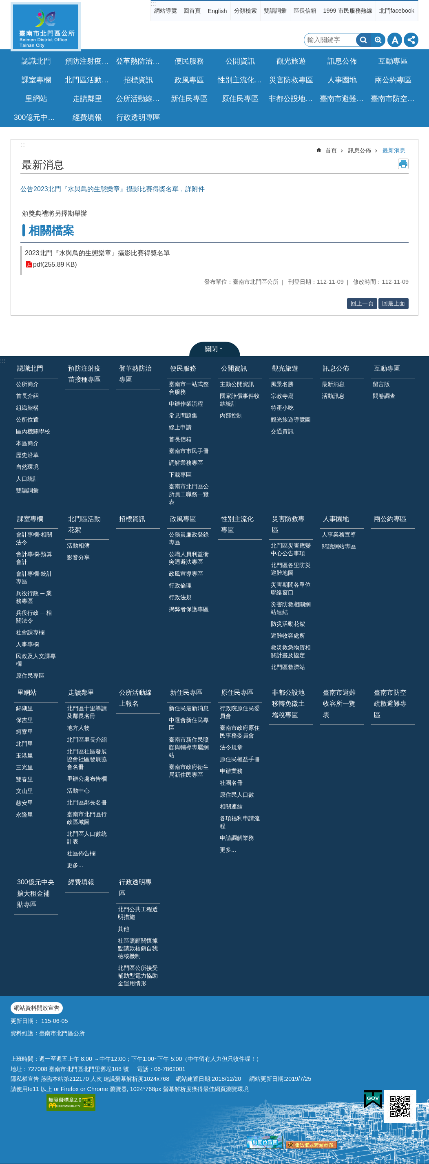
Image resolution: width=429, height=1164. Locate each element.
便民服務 (183, 368)
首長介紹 (27, 396)
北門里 (24, 743)
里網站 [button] (36, 99)
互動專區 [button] (393, 61)
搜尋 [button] (363, 40)
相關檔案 (51, 230)
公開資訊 (234, 368)
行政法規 (180, 597)
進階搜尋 (378, 40)
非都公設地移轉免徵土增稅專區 (292, 99)
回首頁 (192, 10)
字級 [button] (394, 40)
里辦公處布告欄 (87, 778)
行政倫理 (180, 585)
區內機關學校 (33, 431)
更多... (75, 865)
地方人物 (78, 727)
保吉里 (24, 720)
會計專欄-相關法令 (34, 538)
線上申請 (180, 427)
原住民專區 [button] (240, 99)
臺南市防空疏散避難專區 (394, 99)
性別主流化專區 (241, 80)
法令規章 (231, 747)
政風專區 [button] (189, 80)
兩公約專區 (393, 80)
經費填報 (87, 117)
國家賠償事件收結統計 (240, 400)
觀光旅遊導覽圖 (291, 419)
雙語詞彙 (275, 10)
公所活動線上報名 (139, 99)
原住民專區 (30, 675)
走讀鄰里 (81, 692)
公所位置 (27, 419)
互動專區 (387, 368)
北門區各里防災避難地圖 (291, 569)
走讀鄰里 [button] (87, 99)
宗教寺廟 (282, 396)
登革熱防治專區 (139, 61)
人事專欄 (27, 644)
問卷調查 (384, 396)
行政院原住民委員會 (240, 712)
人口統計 (27, 478)
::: (153, 3)
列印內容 (403, 164)
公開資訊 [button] (240, 61)
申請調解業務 (237, 838)
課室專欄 (30, 518)
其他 (123, 928)
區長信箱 (305, 10)
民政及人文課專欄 (36, 660)
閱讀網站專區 (339, 546)
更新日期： (25, 1021)
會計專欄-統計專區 (34, 577)
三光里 (24, 767)
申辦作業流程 (186, 403)
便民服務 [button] (189, 61)
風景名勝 (282, 384)
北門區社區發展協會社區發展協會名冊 (87, 759)
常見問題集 (183, 415)
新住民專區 (186, 692)
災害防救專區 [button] (291, 80)
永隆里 (24, 814)
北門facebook (396, 10)
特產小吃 (282, 407)
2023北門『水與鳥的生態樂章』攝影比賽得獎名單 (97, 253)
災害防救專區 (288, 524)
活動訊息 (333, 396)
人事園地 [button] (342, 80)
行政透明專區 (135, 888)
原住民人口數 (237, 794)
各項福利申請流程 (240, 822)
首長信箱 (180, 439)
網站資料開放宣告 (37, 1008)
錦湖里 (24, 708)
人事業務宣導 (339, 534)
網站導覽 (165, 10)
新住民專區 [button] (189, 99)
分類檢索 (245, 10)
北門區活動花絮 (84, 524)
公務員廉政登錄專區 (189, 538)
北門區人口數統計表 (87, 837)
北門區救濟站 (288, 667)
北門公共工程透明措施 (138, 913)
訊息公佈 (359, 150)
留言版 (381, 384)
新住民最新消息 (189, 708)
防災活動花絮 (288, 624)
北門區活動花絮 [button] (88, 80)
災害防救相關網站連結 (291, 608)
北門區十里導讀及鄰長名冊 (87, 712)
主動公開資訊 (237, 384)
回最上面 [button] (393, 303)
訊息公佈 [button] (342, 61)
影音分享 (78, 557)
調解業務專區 (186, 462)
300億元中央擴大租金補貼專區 (37, 117)
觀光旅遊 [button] (291, 61)
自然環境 (27, 467)
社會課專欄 (30, 632)
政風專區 (183, 518)
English (217, 11)
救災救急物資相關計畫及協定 (291, 651)
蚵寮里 (24, 732)
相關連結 (231, 806)
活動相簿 (78, 545)
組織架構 (27, 407)
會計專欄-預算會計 (34, 558)
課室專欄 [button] (36, 80)
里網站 (27, 692)
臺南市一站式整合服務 (189, 388)
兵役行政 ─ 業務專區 (34, 597)
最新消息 (394, 150)
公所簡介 (27, 384)
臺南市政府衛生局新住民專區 (189, 771)
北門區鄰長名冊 (87, 802)
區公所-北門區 (46, 26)
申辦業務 (231, 771)
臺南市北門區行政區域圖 (87, 818)
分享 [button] (411, 40)
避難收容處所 (288, 635)
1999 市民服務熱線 (347, 10)
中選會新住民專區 (189, 724)
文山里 (24, 791)
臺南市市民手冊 (189, 451)
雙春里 (24, 779)
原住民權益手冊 (240, 759)
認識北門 (30, 368)
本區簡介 (27, 443)
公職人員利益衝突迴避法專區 (189, 558)
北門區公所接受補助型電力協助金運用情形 (138, 976)
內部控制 (231, 415)
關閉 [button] (211, 348)
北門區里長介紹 (87, 739)
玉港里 (24, 755)
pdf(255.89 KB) (55, 264)
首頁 (331, 150)
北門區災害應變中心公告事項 (291, 549)
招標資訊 (138, 80)
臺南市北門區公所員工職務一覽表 (189, 494)
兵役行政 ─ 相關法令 (34, 617)
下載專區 (180, 474)
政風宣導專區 (186, 573)
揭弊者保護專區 (189, 609)
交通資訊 (282, 431)
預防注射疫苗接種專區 (88, 61)
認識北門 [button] (36, 61)
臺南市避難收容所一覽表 (343, 99)
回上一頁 (362, 303)
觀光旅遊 (285, 368)
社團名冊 (231, 783)
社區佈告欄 (81, 853)
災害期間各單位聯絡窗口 (291, 588)
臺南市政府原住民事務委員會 (240, 731)
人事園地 (336, 518)
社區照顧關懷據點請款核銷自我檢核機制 (138, 948)
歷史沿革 (27, 455)
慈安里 (24, 803)
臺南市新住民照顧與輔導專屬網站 (189, 747)
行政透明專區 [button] (138, 117)
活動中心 (78, 790)
